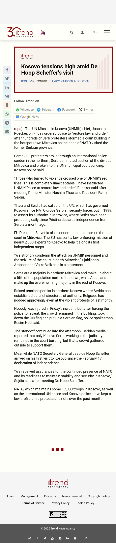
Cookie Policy (85, 503)
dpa (18, 129)
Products (50, 496)
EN (93, 32)
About (10, 496)
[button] (7, 69)
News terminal (72, 496)
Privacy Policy (60, 503)
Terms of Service (33, 503)
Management (29, 496)
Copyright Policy (99, 496)
